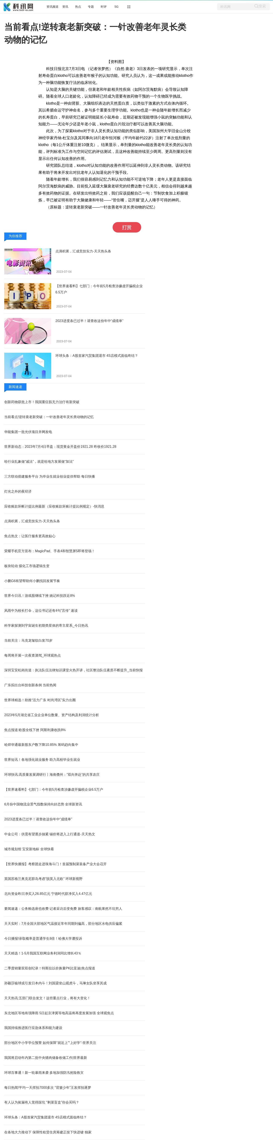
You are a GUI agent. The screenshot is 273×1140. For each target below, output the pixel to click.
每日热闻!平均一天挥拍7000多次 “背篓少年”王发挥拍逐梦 (47, 1087)
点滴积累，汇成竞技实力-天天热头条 (83, 251)
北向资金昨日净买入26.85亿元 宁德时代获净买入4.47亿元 (48, 894)
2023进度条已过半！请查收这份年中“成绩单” (89, 321)
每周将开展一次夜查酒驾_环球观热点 (32, 655)
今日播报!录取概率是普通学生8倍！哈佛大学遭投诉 (43, 938)
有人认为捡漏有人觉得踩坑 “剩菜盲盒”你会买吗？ (41, 1102)
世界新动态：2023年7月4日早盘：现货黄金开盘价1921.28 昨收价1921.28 (60, 446)
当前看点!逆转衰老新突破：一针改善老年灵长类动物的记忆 (49, 417)
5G (117, 6)
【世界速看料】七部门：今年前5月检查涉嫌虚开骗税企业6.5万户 (53, 789)
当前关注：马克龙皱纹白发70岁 (28, 640)
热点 (78, 6)
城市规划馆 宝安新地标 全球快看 (29, 849)
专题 (91, 6)
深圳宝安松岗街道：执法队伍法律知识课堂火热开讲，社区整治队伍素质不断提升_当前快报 (73, 670)
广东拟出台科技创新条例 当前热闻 (30, 685)
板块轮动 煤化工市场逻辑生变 (26, 566)
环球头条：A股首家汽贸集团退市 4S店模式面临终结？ (96, 355)
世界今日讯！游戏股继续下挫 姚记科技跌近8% (39, 595)
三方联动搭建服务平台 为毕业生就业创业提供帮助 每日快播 (49, 476)
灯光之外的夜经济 (18, 491)
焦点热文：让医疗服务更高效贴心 (29, 536)
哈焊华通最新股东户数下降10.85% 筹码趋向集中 (41, 744)
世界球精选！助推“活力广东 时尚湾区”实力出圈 (40, 700)
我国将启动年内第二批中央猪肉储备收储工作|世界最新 (45, 1058)
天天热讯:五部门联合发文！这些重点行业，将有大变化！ (47, 998)
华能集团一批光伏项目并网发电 (28, 432)
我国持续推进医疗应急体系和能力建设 (33, 1028)
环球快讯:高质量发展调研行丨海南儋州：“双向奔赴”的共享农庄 (52, 774)
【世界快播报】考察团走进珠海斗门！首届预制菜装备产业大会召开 (55, 864)
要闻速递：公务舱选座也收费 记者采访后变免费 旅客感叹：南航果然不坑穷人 (63, 908)
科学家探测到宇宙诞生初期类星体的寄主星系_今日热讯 (46, 625)
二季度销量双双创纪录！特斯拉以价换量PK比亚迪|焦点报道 (49, 968)
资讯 (65, 6)
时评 (104, 6)
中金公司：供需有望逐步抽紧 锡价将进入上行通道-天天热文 (49, 834)
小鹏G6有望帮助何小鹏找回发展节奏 (32, 581)
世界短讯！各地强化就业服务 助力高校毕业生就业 (42, 759)
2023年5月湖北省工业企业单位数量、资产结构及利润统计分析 (51, 715)
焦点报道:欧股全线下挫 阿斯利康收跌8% (35, 730)
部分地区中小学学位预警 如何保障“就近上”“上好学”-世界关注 (50, 1043)
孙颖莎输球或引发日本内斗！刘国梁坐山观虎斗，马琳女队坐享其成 (55, 983)
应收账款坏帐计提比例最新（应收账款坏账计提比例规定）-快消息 (54, 506)
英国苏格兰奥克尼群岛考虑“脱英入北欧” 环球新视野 (43, 879)
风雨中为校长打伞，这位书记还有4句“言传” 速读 (41, 610)
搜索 (262, 6)
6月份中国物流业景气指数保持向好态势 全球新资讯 (43, 804)
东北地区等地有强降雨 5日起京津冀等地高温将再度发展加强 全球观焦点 (59, 1013)
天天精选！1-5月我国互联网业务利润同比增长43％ (42, 953)
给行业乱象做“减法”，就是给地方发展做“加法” (39, 461)
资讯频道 (52, 6)
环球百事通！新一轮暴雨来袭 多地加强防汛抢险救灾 (44, 1072)
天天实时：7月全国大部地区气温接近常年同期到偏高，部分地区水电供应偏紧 (63, 923)
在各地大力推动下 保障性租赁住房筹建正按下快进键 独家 (47, 1132)
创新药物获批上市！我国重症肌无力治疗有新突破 (41, 402)
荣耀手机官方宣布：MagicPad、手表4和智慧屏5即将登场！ (49, 551)
